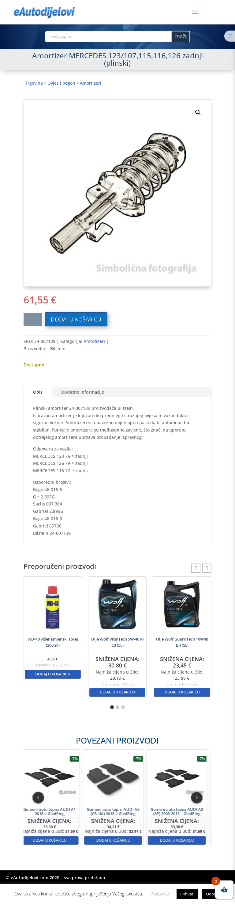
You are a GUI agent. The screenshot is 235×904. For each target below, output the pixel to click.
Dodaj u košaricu (76, 319)
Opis (38, 392)
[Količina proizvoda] (33, 319)
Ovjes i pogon (61, 83)
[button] (197, 112)
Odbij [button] (211, 894)
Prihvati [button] (187, 894)
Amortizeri (90, 83)
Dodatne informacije (82, 392)
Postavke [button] (160, 894)
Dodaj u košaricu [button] (52, 674)
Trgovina (34, 83)
